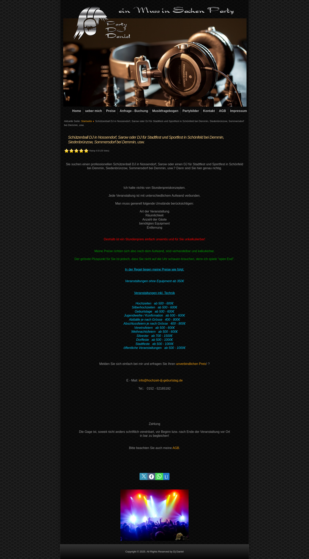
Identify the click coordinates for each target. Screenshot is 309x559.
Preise (110, 111)
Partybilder (190, 111)
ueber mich (93, 111)
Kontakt (209, 111)
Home (76, 111)
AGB (222, 111)
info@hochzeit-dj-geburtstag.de (161, 380)
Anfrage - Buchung (134, 111)
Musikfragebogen (165, 111)
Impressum (238, 111)
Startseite (86, 121)
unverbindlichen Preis (191, 363)
